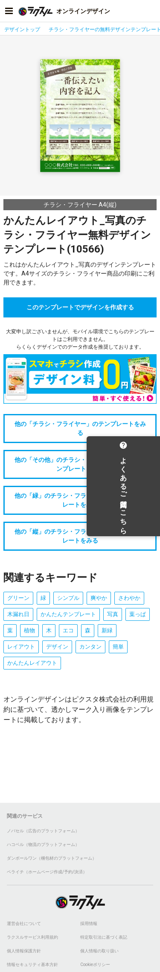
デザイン (57, 646)
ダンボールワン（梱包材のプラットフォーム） (51, 858)
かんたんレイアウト (32, 663)
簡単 (118, 646)
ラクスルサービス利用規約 (32, 937)
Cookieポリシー (95, 964)
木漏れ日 (18, 614)
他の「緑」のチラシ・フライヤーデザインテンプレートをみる (80, 500)
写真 (112, 614)
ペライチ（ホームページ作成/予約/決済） (47, 871)
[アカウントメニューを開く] (151, 11)
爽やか (98, 598)
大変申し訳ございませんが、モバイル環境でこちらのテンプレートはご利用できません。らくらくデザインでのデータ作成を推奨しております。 (80, 339)
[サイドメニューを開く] (9, 11)
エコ (68, 630)
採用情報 (88, 923)
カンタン (90, 646)
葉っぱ (137, 614)
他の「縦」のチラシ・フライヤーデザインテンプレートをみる (80, 536)
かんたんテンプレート (68, 614)
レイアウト (21, 646)
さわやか (129, 598)
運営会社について (24, 923)
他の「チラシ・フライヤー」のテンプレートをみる (80, 428)
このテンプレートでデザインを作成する (80, 307)
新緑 (107, 630)
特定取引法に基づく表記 (103, 937)
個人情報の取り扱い (99, 951)
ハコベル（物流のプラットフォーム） (43, 844)
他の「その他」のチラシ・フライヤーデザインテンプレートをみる (80, 464)
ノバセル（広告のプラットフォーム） (43, 830)
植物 (29, 630)
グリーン (18, 598)
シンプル (68, 598)
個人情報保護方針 (24, 951)
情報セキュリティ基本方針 (32, 964)
